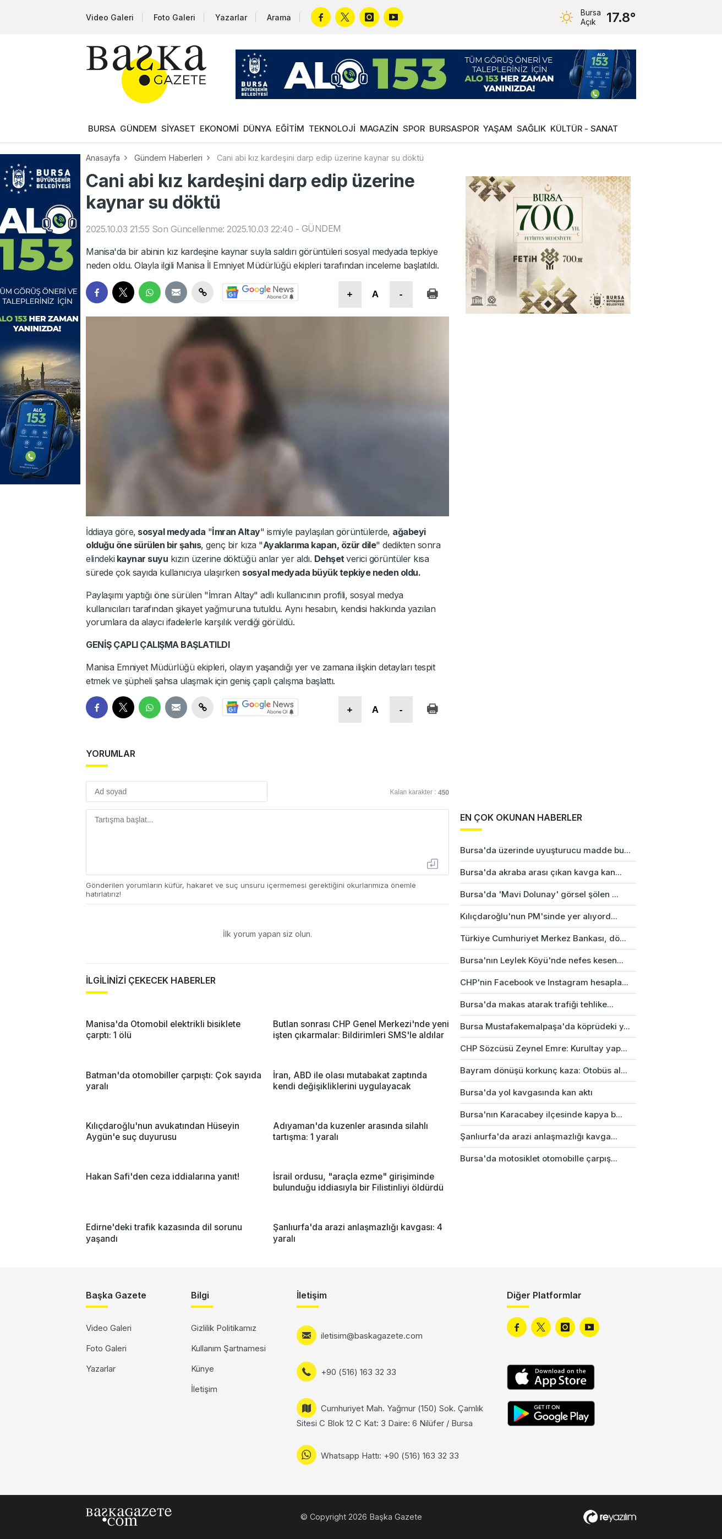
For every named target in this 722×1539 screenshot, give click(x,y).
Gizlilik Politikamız (223, 1328)
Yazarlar (231, 17)
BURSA (102, 128)
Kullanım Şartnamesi (228, 1348)
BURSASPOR (454, 128)
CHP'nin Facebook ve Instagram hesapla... (544, 982)
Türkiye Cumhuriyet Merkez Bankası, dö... (543, 938)
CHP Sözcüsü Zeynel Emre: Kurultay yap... (543, 1048)
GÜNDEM (138, 128)
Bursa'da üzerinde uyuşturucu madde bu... (545, 850)
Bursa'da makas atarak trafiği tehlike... (537, 1004)
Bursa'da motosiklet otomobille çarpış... (538, 1158)
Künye (202, 1368)
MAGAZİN (379, 128)
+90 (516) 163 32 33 (358, 1372)
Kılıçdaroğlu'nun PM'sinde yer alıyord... (538, 916)
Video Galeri (110, 17)
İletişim (204, 1389)
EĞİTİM (290, 128)
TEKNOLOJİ (332, 128)
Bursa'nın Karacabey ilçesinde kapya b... (541, 1114)
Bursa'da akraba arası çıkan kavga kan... (541, 872)
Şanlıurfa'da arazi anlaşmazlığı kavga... (538, 1136)
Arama (279, 17)
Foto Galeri (174, 17)
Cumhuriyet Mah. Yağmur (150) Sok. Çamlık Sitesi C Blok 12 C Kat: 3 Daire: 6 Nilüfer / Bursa (390, 1415)
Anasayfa (103, 157)
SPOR (414, 128)
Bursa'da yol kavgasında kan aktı (526, 1092)
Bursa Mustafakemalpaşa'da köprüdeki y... (545, 1026)
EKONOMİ (219, 128)
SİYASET (178, 128)
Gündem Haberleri (168, 157)
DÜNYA (257, 128)
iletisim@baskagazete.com (372, 1335)
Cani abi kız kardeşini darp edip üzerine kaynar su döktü (320, 157)
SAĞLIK (531, 128)
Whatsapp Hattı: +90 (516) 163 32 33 (390, 1455)
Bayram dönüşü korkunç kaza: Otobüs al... (543, 1070)
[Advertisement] (678, 991)
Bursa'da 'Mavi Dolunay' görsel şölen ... (539, 894)
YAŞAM (497, 128)
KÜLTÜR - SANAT (584, 128)
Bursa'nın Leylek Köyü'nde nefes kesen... (541, 960)
